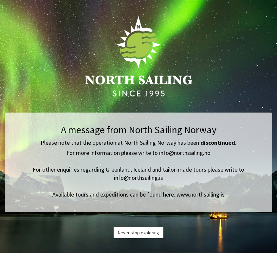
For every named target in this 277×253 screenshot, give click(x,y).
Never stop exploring (138, 233)
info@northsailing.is (138, 177)
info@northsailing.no (185, 153)
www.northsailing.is (200, 194)
